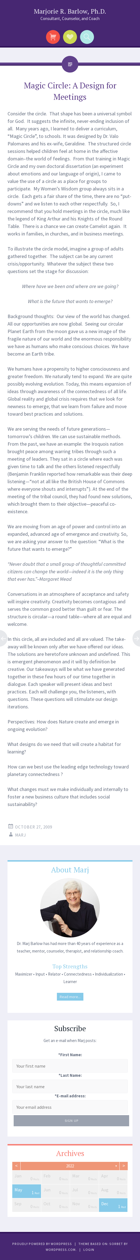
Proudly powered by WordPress (42, 1244)
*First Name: (70, 1054)
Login (88, 1249)
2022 (70, 1166)
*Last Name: (70, 1075)
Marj (20, 835)
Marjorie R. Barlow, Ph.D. (70, 11)
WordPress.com (61, 1249)
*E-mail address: (70, 1095)
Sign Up (71, 1120)
